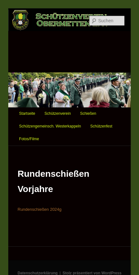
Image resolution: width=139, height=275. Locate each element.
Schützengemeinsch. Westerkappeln (50, 126)
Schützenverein (58, 113)
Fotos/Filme (29, 139)
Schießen (88, 113)
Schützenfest (101, 126)
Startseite (27, 113)
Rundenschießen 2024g (39, 209)
